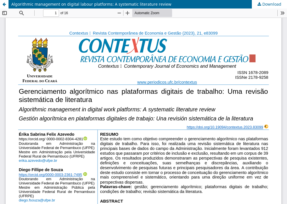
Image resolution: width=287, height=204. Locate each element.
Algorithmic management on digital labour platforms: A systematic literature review (91, 4)
